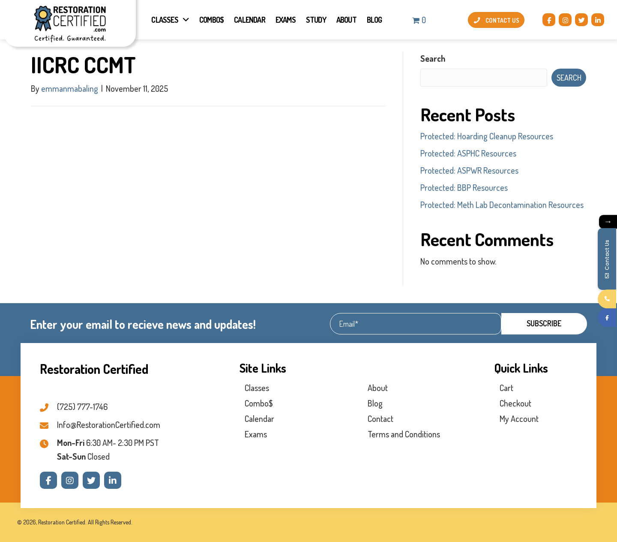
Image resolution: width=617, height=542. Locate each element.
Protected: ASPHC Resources (468, 153)
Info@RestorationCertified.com (108, 424)
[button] (548, 19)
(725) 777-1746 (82, 406)
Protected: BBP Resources (464, 187)
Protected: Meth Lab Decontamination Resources (502, 204)
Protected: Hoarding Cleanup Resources (486, 136)
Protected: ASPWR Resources (469, 170)
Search (433, 58)
